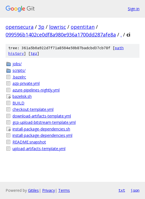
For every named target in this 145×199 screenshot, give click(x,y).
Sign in (133, 8)
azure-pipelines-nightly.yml (36, 90)
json (135, 190)
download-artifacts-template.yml (41, 116)
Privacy (48, 190)
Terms (64, 190)
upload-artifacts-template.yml (38, 148)
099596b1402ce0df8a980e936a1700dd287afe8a (61, 34)
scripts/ (19, 70)
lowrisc (57, 26)
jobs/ (17, 63)
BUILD (18, 103)
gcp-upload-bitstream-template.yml (44, 122)
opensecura (20, 26)
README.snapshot (29, 142)
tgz (33, 53)
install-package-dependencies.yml (42, 135)
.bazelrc (19, 77)
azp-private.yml (26, 83)
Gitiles (33, 190)
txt (121, 190)
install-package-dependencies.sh (41, 129)
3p (41, 26)
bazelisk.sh (22, 96)
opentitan (83, 26)
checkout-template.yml (33, 109)
